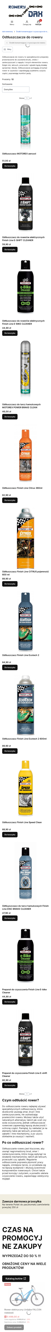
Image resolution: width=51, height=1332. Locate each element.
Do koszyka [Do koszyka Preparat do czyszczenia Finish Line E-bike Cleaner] (9, 1002)
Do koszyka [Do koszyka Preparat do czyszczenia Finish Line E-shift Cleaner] (9, 1085)
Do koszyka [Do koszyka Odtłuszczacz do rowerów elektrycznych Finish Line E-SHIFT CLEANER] (9, 249)
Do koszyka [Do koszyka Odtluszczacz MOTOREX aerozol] (9, 166)
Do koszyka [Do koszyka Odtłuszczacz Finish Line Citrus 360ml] (9, 500)
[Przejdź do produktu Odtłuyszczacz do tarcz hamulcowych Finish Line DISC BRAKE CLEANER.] (25, 872)
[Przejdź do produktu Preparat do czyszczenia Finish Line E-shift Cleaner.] (25, 1039)
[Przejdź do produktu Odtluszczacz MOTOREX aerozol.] (25, 127)
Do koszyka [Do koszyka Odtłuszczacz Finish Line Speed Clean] (9, 834)
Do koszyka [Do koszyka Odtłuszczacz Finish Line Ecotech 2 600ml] (9, 751)
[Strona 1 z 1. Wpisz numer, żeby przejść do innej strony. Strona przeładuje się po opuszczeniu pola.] (27, 98)
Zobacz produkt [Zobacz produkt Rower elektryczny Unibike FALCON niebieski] (14, 1327)
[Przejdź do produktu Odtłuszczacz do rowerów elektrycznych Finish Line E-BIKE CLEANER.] (25, 287)
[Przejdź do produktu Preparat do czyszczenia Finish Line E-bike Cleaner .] (25, 956)
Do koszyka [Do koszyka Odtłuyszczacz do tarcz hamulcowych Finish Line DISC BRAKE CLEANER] (9, 918)
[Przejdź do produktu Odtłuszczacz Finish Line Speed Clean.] (25, 789)
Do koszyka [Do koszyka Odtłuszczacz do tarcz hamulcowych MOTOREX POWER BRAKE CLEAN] (9, 416)
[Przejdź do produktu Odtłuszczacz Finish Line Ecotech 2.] (25, 622)
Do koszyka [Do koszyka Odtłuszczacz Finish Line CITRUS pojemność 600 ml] (9, 584)
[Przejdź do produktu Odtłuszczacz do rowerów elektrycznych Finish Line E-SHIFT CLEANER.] (25, 204)
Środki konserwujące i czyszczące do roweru (32, 32)
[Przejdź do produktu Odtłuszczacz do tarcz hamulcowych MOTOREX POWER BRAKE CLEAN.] (25, 371)
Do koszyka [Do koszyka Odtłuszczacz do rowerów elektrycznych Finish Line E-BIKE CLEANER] (9, 333)
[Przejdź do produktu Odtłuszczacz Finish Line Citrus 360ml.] (25, 454)
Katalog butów (14, 1278)
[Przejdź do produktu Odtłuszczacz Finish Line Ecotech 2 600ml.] (25, 705)
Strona (21, 98)
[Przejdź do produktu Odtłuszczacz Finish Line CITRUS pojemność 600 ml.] (25, 538)
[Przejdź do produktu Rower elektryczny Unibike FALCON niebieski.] (26, 1294)
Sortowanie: (7, 84)
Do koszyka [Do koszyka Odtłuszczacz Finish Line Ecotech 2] (9, 667)
